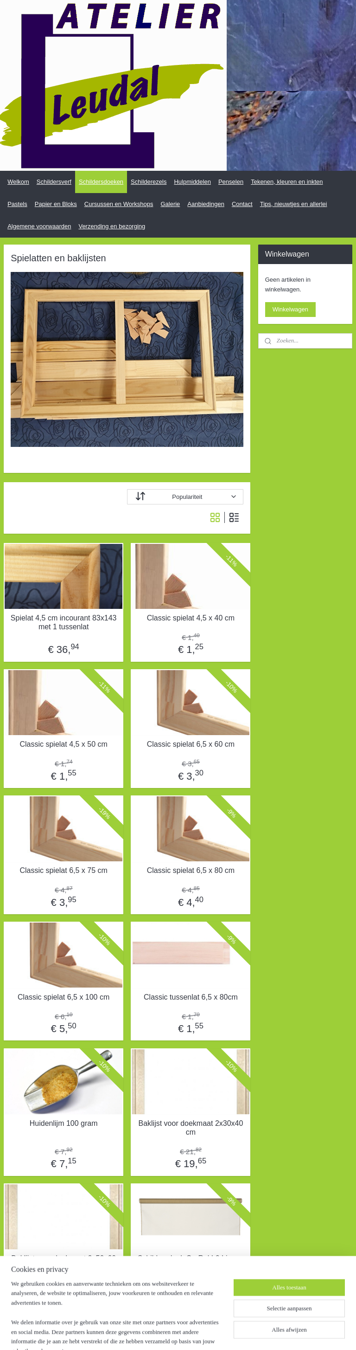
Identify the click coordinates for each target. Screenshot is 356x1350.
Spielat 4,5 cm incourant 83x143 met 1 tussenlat (64, 622)
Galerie (170, 203)
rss (172, 1333)
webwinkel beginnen (203, 1333)
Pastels (17, 203)
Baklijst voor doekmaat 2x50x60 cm (63, 1262)
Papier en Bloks (56, 203)
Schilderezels (148, 181)
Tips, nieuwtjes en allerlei (293, 203)
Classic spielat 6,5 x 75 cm (63, 870)
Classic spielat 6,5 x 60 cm (191, 744)
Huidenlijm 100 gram (64, 1123)
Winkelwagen (290, 309)
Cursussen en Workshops (118, 203)
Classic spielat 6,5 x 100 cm (63, 997)
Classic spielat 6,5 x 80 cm (191, 870)
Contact (242, 203)
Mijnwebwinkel (275, 1333)
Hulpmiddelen (192, 181)
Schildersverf (54, 181)
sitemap (156, 1333)
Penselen (230, 181)
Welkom (18, 181)
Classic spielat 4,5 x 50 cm (63, 744)
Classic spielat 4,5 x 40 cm (191, 618)
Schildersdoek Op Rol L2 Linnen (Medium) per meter (191, 1262)
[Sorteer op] (185, 497)
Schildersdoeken (101, 181)
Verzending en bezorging (111, 226)
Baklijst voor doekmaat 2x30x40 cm (190, 1127)
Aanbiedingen (205, 203)
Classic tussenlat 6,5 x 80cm (191, 997)
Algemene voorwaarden (39, 226)
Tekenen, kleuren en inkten (287, 181)
